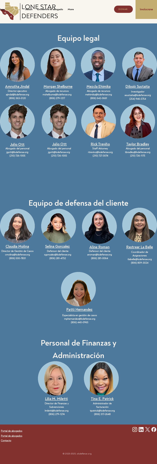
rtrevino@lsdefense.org (100, 152)
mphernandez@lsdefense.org (79, 318)
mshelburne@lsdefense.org (57, 94)
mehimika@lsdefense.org (98, 94)
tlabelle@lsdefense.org (140, 259)
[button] (17, 86)
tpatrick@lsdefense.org (102, 410)
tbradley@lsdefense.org (137, 152)
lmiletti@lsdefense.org (56, 410)
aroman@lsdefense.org (99, 254)
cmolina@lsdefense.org (17, 254)
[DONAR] (123, 9)
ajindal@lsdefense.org (17, 94)
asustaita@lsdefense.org (137, 95)
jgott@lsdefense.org (17, 152)
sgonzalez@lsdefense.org (57, 254)
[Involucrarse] (146, 9)
